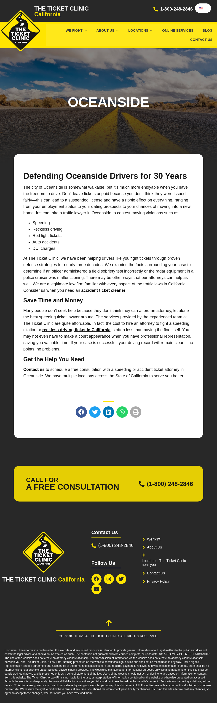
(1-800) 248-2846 (166, 484)
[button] (81, 412)
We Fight (76, 30)
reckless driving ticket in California (76, 330)
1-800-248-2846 (176, 8)
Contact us (34, 369)
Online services (177, 30)
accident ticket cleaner (103, 290)
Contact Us (201, 39)
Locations (140, 30)
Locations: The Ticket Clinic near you (165, 563)
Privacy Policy (159, 581)
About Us (107, 30)
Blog (207, 30)
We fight (154, 539)
